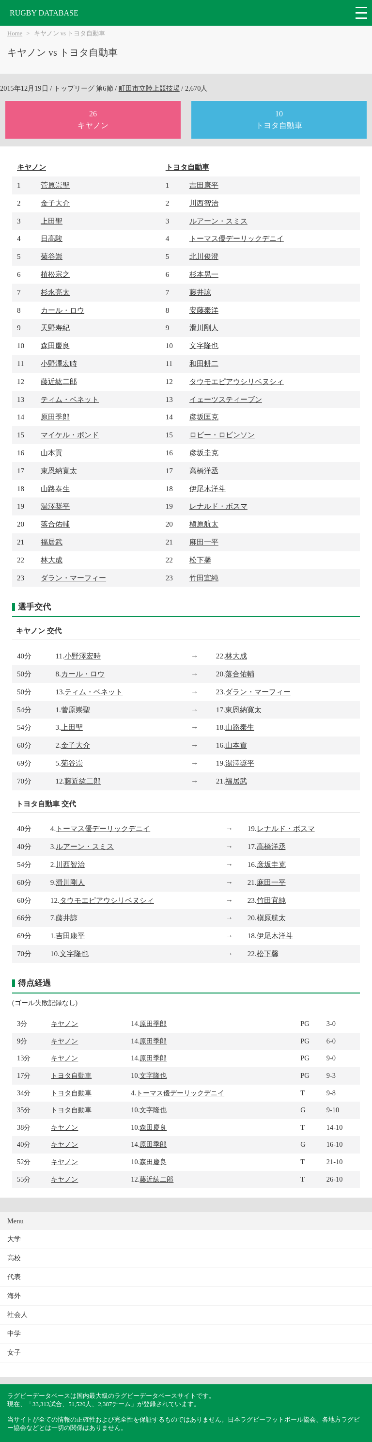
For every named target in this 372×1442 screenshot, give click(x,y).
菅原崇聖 (55, 185)
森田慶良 (55, 345)
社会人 (17, 1314)
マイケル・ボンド (70, 435)
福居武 (51, 542)
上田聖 (51, 221)
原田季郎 (55, 417)
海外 (14, 1295)
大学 (14, 1239)
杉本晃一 (203, 274)
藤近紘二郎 (59, 381)
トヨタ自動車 (187, 167)
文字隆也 (203, 345)
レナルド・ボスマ (218, 506)
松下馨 (200, 560)
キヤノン (31, 167)
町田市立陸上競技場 (149, 88)
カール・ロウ (62, 310)
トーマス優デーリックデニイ (236, 238)
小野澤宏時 (59, 363)
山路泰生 (55, 488)
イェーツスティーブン (225, 399)
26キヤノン (93, 119)
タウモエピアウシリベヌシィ (236, 381)
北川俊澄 (203, 256)
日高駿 (51, 238)
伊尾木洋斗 (207, 488)
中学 (14, 1333)
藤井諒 (200, 292)
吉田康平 (203, 185)
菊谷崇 (51, 256)
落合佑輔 (55, 524)
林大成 (51, 560)
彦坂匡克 (203, 417)
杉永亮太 (55, 292)
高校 (14, 1258)
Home (14, 33)
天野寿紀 (55, 327)
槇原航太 (203, 524)
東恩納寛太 (59, 470)
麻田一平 (203, 542)
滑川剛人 (203, 327)
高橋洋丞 (203, 470)
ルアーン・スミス (218, 221)
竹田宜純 (203, 578)
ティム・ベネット (70, 399)
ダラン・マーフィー (73, 578)
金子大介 (55, 203)
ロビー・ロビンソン (222, 435)
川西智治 (203, 203)
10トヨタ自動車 (279, 119)
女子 (14, 1352)
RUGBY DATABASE (44, 13)
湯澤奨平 (55, 506)
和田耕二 (203, 363)
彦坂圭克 (203, 453)
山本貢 (51, 453)
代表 (14, 1277)
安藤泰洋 (203, 310)
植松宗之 (55, 274)
